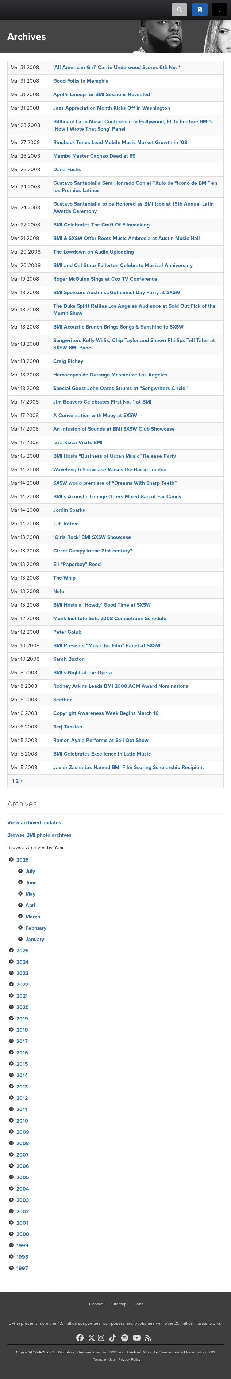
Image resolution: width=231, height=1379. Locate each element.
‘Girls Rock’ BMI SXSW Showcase (92, 537)
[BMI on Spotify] (126, 1338)
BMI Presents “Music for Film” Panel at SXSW (107, 645)
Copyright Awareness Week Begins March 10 (106, 713)
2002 (22, 1212)
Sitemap (119, 1304)
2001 (22, 1223)
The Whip (64, 578)
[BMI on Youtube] (138, 1338)
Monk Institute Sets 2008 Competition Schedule (109, 618)
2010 (22, 1121)
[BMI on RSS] (150, 1338)
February (36, 928)
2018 (22, 1030)
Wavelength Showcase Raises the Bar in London (109, 469)
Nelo (58, 591)
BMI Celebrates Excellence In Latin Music (102, 754)
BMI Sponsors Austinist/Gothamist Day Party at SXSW (116, 292)
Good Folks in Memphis (80, 81)
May (30, 894)
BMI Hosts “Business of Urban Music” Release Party (114, 456)
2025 (22, 951)
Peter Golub (67, 632)
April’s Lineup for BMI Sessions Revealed (101, 94)
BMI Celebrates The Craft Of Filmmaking (101, 225)
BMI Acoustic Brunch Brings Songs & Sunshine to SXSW (118, 327)
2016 (22, 1053)
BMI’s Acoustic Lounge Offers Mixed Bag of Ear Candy (117, 497)
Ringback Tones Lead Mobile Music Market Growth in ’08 (120, 142)
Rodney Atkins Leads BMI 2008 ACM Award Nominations (120, 686)
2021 (22, 996)
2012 (22, 1098)
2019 (22, 1019)
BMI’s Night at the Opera (82, 673)
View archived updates (34, 823)
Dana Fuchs (67, 169)
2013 (22, 1087)
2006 (22, 1166)
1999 (22, 1246)
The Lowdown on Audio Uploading (93, 252)
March (33, 917)
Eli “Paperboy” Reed (77, 564)
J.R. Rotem (66, 524)
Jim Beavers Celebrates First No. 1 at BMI (102, 402)
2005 (22, 1177)
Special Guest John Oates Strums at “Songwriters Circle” (120, 388)
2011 (21, 1109)
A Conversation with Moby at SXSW (95, 415)
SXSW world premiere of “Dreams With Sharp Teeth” (115, 483)
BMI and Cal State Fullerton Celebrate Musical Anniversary (123, 265)
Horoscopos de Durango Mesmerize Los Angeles (110, 375)
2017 (22, 1041)
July (30, 871)
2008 (22, 1143)
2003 (22, 1200)
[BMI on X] (92, 1336)
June (31, 883)
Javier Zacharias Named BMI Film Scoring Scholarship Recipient (128, 767)
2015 (22, 1064)
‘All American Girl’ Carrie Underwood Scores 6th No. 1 (117, 67)
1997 (22, 1268)
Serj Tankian (67, 727)
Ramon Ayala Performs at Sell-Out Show (101, 740)
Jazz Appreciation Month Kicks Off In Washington (111, 108)
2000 (22, 1234)
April (31, 905)
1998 (22, 1257)
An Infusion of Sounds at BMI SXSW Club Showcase (114, 429)
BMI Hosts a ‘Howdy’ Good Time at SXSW (102, 605)
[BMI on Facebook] (81, 1338)
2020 (22, 1007)
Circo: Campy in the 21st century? (92, 551)
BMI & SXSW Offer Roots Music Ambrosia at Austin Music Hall (126, 238)
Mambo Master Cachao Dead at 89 (94, 156)
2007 (22, 1155)
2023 (22, 973)
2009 (22, 1132)
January (35, 939)
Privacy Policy (129, 1359)
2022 (22, 985)
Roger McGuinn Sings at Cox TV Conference (105, 279)
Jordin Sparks (69, 510)
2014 (22, 1075)
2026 (22, 860)
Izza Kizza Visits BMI (78, 442)
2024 (22, 962)
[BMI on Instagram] (103, 1338)
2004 (22, 1189)
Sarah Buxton (69, 659)
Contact (96, 1304)
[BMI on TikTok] (114, 1338)
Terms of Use (104, 1359)
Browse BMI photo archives (39, 835)
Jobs (139, 1304)
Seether (62, 700)
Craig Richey (68, 361)
